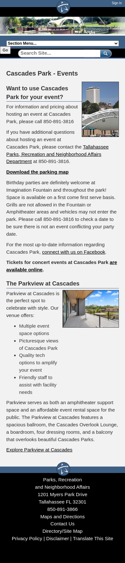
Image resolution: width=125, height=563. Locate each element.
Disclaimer (57, 538)
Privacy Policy (27, 538)
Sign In (117, 3)
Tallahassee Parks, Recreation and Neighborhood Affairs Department (57, 154)
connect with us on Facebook (73, 252)
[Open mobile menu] (116, 11)
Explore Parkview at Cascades (39, 449)
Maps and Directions (62, 516)
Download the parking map (37, 172)
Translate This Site (93, 538)
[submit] (104, 53)
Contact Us (62, 523)
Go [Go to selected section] (5, 50)
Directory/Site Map (62, 531)
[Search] (57, 53)
